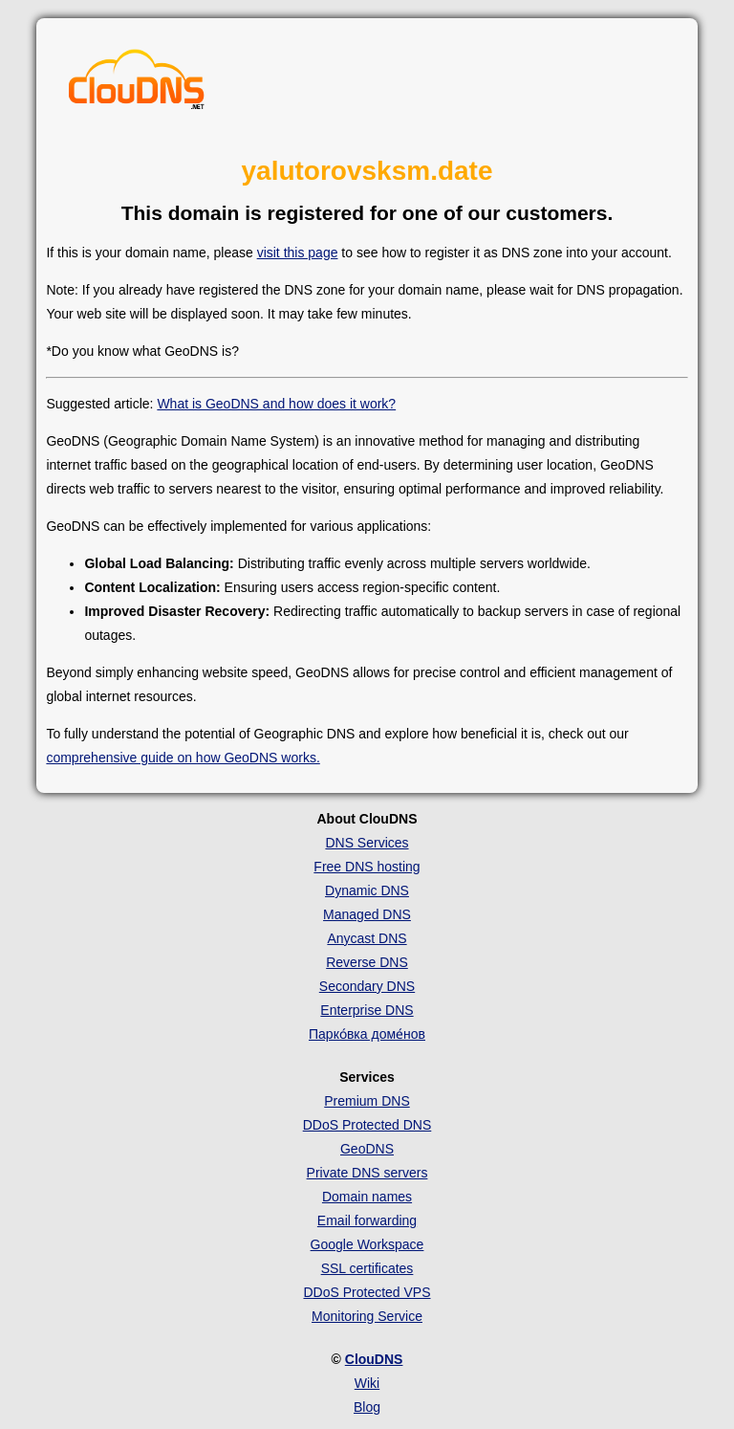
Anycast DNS (366, 938)
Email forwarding (367, 1220)
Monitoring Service (367, 1316)
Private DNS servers (367, 1172)
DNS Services (366, 842)
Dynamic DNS (367, 890)
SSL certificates (367, 1268)
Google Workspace (367, 1244)
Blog (367, 1407)
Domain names (367, 1196)
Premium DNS (366, 1101)
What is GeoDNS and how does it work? (276, 403)
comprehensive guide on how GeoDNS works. (182, 757)
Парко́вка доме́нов (367, 1034)
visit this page (297, 252)
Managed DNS (367, 914)
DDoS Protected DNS (367, 1124)
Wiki (367, 1383)
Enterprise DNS (366, 1010)
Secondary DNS (367, 986)
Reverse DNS (367, 962)
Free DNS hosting (366, 866)
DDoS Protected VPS (366, 1292)
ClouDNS (374, 1359)
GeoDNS (367, 1148)
